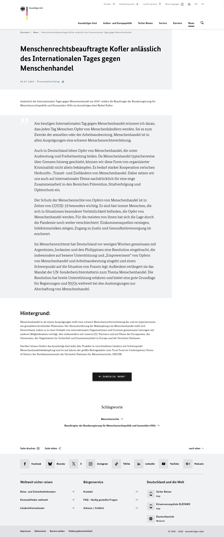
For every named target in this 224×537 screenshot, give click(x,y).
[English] (196, 4)
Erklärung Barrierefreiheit (80, 531)
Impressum (25, 531)
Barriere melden (57, 531)
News (191, 23)
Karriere (177, 23)
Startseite (26, 32)
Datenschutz (40, 531)
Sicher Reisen (145, 23)
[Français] (202, 4)
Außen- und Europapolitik (117, 23)
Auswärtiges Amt (87, 23)
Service (163, 23)
